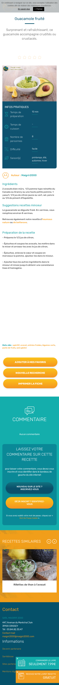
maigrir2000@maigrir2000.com (18, 636)
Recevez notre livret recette (40, 676)
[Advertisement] (29, 302)
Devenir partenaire (11, 649)
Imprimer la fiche (30, 383)
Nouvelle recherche (30, 372)
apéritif (16, 345)
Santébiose (8, 656)
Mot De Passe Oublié (29, 518)
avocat (23, 345)
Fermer (39, 9)
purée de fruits (9, 348)
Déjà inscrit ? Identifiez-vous (30, 502)
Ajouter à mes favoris (30, 362)
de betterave (20, 222)
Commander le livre (42, 662)
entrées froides (34, 345)
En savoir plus (24, 9)
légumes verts (48, 345)
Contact (10, 609)
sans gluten (22, 348)
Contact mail (8, 633)
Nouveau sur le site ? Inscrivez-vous (29, 488)
